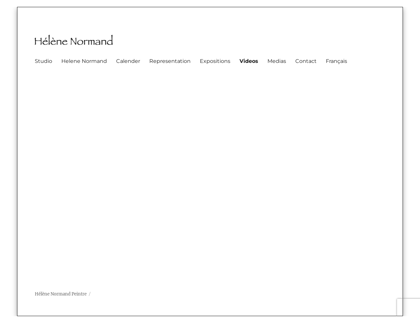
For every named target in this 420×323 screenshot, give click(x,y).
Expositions (215, 61)
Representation (170, 61)
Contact (306, 61)
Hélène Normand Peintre (61, 294)
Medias (276, 61)
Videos (249, 61)
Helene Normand (84, 61)
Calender (128, 61)
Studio (43, 61)
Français (336, 61)
